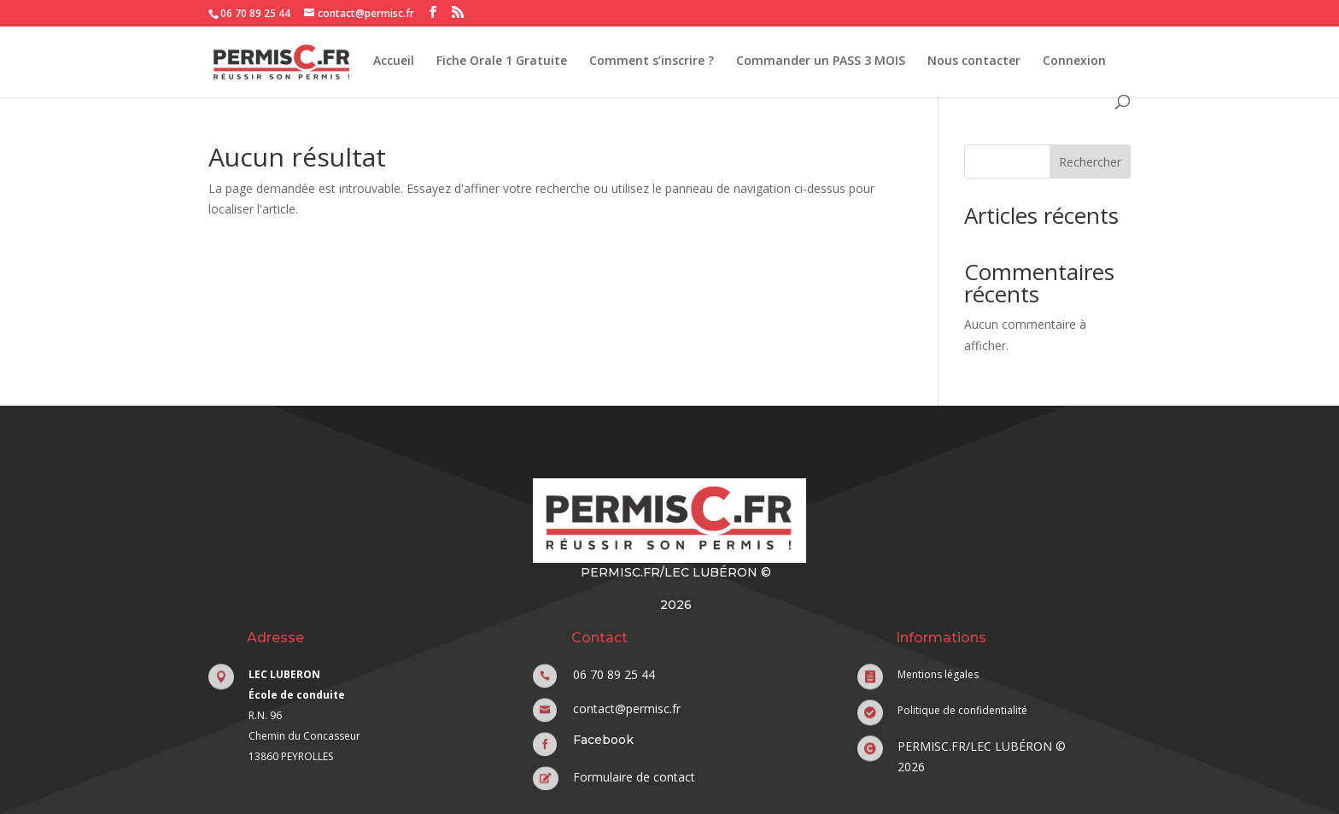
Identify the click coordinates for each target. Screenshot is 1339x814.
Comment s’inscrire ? (651, 61)
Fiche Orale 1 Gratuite (501, 61)
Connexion (1074, 61)
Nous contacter (973, 61)
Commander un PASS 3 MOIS (820, 61)
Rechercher (1090, 162)
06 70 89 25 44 (255, 13)
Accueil (393, 61)
